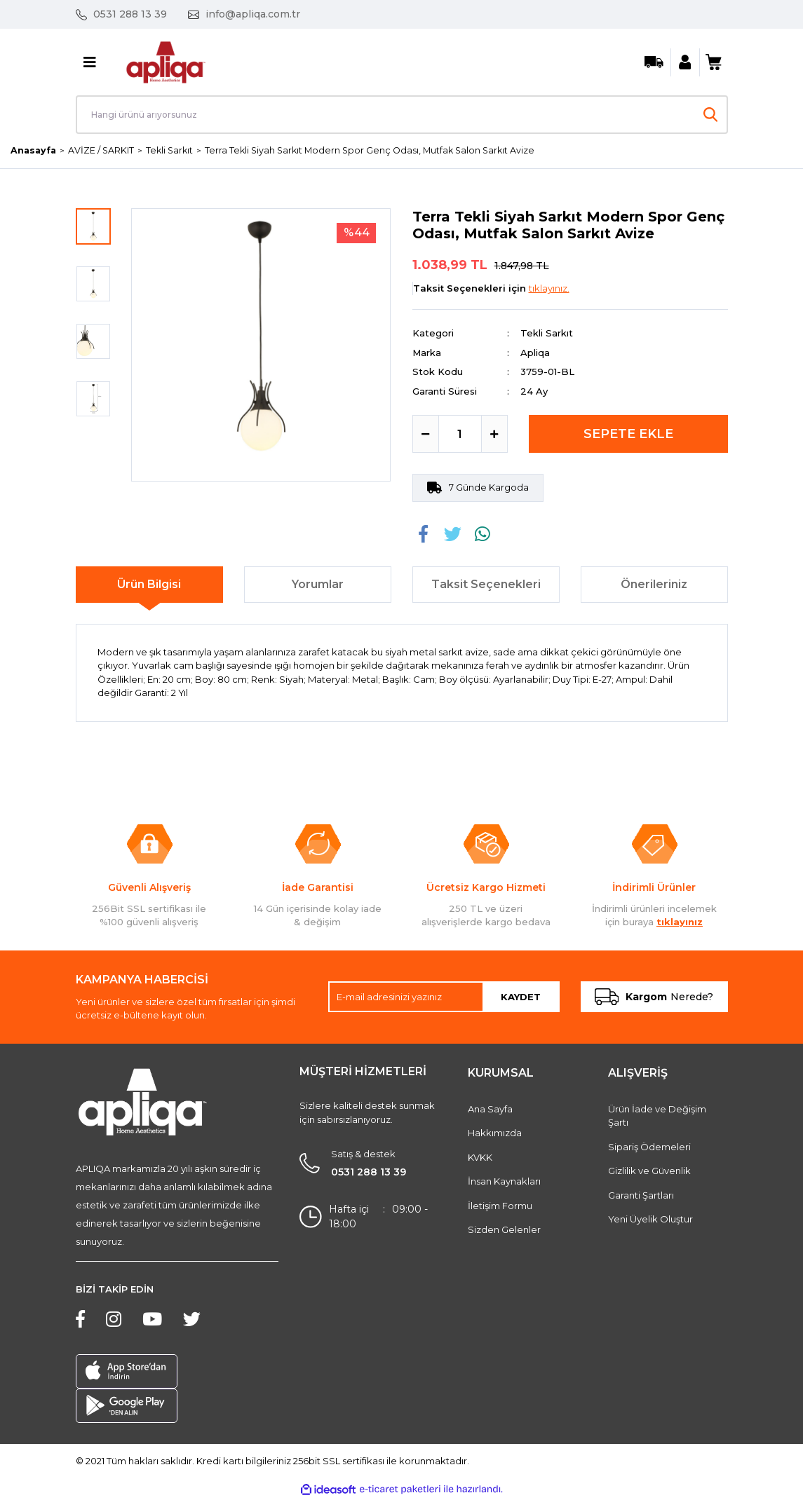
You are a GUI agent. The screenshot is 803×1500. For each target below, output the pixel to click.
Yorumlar (318, 585)
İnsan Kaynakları (504, 1181)
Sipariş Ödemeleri (649, 1147)
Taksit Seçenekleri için (491, 288)
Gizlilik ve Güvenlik (649, 1171)
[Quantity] (460, 434)
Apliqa (535, 353)
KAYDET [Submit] (521, 996)
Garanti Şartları (641, 1195)
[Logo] (166, 61)
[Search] (402, 114)
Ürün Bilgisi (149, 585)
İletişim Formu (500, 1206)
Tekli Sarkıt (546, 333)
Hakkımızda (495, 1133)
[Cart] (714, 62)
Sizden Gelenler (504, 1230)
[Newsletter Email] (444, 997)
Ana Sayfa (490, 1109)
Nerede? (654, 997)
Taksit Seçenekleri (486, 585)
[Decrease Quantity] (425, 434)
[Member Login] (685, 62)
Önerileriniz (654, 585)
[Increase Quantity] (494, 434)
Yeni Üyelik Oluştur (650, 1219)
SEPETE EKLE (628, 434)
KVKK (480, 1158)
